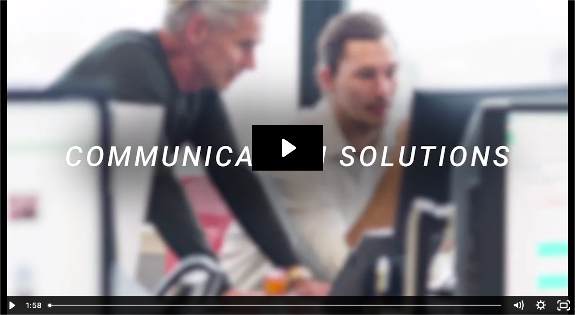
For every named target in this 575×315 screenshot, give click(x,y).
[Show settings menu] (540, 305)
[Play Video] (11, 305)
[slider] (275, 305)
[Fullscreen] (563, 305)
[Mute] (518, 305)
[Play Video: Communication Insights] (287, 148)
